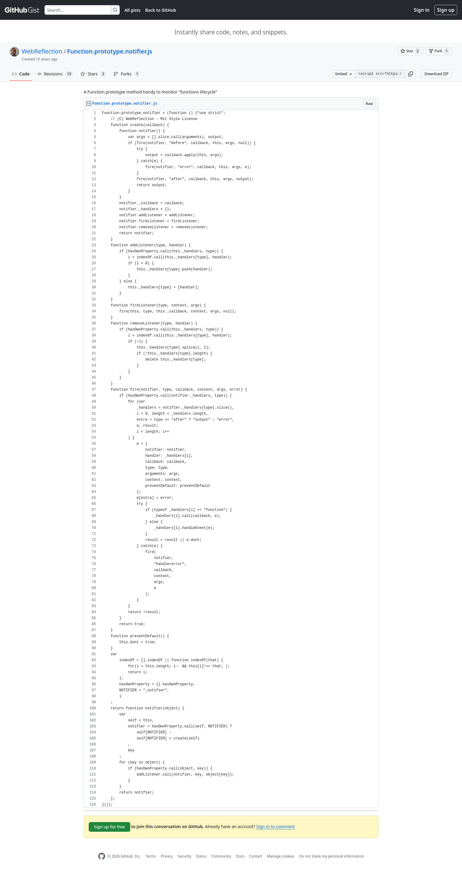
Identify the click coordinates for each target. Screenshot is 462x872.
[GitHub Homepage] (101, 856)
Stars (93, 74)
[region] (231, 459)
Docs (240, 856)
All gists (132, 10)
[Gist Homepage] (22, 10)
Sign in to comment (275, 826)
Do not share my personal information (331, 856)
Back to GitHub (160, 10)
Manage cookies (280, 856)
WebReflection (42, 51)
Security (184, 856)
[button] (410, 74)
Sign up (445, 10)
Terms (151, 856)
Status (201, 856)
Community (221, 856)
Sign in (422, 10)
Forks (126, 74)
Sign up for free (109, 827)
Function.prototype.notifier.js (109, 51)
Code (21, 74)
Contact (255, 856)
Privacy (167, 856)
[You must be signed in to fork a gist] (439, 51)
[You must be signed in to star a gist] (411, 51)
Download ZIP (436, 73)
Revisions (55, 74)
